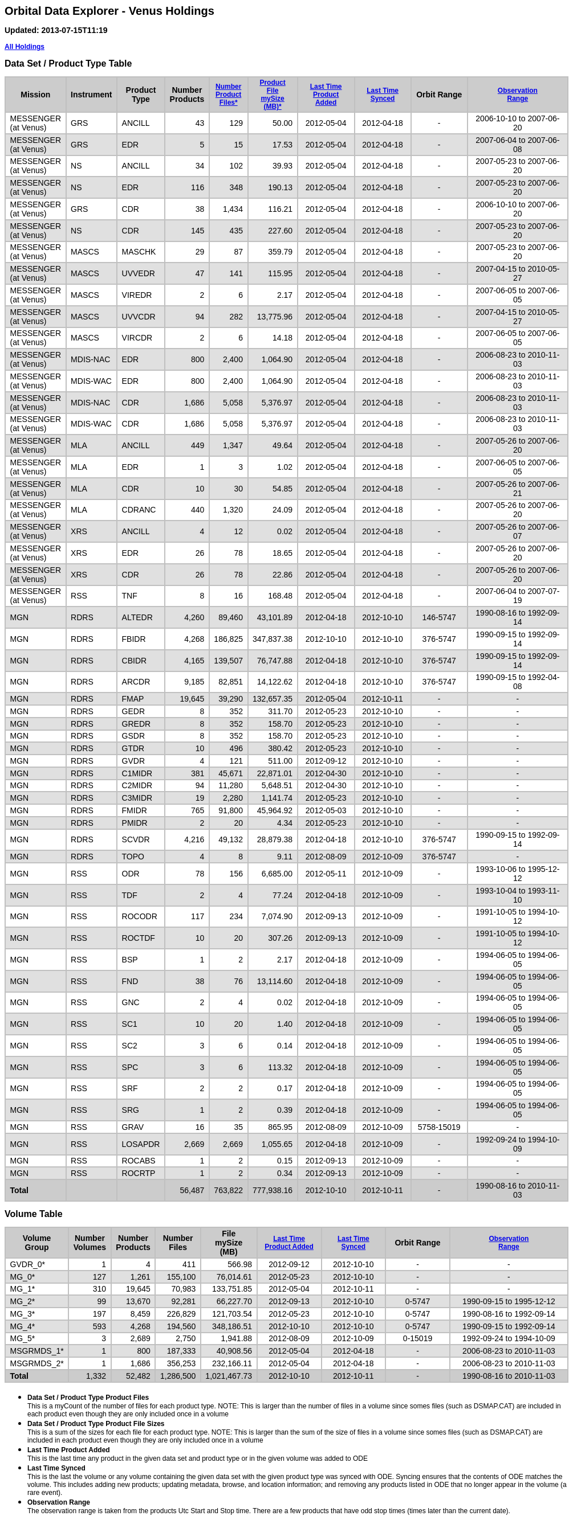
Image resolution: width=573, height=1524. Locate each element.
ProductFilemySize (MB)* (272, 94)
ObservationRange (518, 95)
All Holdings (24, 47)
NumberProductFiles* (228, 94)
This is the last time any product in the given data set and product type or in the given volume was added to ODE (197, 1454)
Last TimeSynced (383, 95)
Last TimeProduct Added (326, 94)
